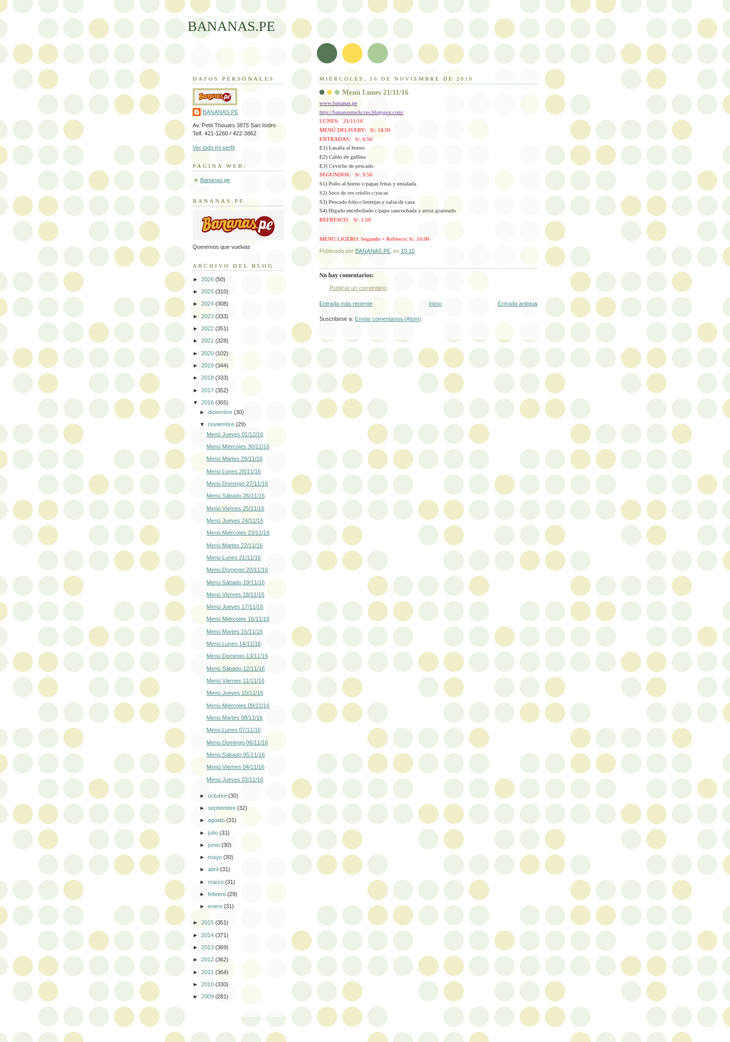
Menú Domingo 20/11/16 (237, 570)
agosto (217, 820)
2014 (208, 935)
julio (214, 833)
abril (214, 869)
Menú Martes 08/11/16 (235, 718)
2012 (208, 959)
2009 (208, 996)
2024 (208, 304)
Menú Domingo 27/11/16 (237, 483)
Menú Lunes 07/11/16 (234, 730)
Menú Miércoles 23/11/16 (238, 533)
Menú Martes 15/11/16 (235, 631)
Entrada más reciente (346, 304)
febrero (217, 894)
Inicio (435, 304)
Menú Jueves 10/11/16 (235, 693)
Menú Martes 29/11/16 (235, 459)
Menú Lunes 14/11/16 (234, 644)
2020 (208, 353)
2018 (208, 378)
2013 (208, 947)
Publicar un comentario (358, 288)
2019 (208, 365)
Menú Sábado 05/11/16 (236, 755)
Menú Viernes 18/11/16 (236, 594)
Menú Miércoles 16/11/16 (238, 619)
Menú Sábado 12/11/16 (236, 668)
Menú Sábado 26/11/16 (236, 496)
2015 (208, 922)
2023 (208, 316)
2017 (208, 390)
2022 (208, 328)
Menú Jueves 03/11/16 (235, 779)
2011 (208, 972)
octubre (218, 796)
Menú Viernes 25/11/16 (236, 508)
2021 (208, 341)
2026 (208, 279)
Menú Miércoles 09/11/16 (238, 705)
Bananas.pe (215, 180)
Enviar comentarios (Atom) (388, 319)
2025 (208, 291)
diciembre (221, 412)
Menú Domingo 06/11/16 (237, 742)
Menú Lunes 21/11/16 (234, 557)
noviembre (222, 424)
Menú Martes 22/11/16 (235, 545)
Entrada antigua (517, 304)
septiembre (222, 808)
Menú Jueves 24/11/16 (235, 520)
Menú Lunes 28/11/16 (234, 471)
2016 (208, 402)
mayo (215, 857)
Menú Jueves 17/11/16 (235, 607)
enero (216, 906)
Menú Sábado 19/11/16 (236, 582)
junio (214, 845)
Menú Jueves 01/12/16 (235, 434)
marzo (216, 882)
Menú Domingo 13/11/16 (237, 656)
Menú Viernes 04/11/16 (236, 767)
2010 (208, 984)
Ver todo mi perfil (214, 147)
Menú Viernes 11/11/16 (236, 681)
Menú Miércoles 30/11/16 (238, 446)
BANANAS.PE (231, 26)
